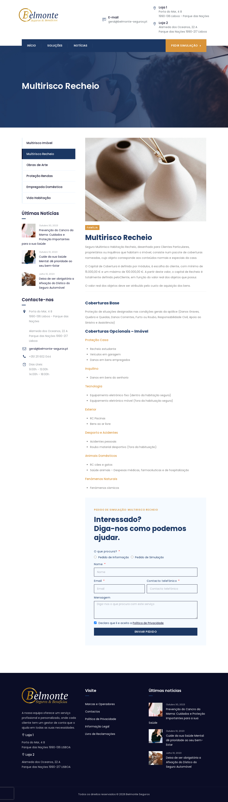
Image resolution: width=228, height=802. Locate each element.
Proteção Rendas (39, 176)
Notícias (80, 45)
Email (98, 581)
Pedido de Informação (113, 557)
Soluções (54, 45)
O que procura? (106, 551)
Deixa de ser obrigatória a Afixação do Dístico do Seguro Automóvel (56, 283)
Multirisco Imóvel (39, 143)
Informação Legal (97, 726)
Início (31, 45)
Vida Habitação (38, 198)
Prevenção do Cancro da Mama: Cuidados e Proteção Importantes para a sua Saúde (47, 237)
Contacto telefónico (162, 581)
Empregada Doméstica (44, 187)
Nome (99, 564)
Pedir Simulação (186, 45)
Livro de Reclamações (100, 734)
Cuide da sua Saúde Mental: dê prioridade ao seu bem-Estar (55, 261)
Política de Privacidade (148, 623)
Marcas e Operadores (100, 704)
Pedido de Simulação (149, 557)
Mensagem (102, 597)
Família (92, 227)
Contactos (92, 711)
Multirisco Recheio (40, 154)
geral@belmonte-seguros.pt (48, 349)
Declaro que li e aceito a (131, 623)
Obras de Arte (37, 165)
